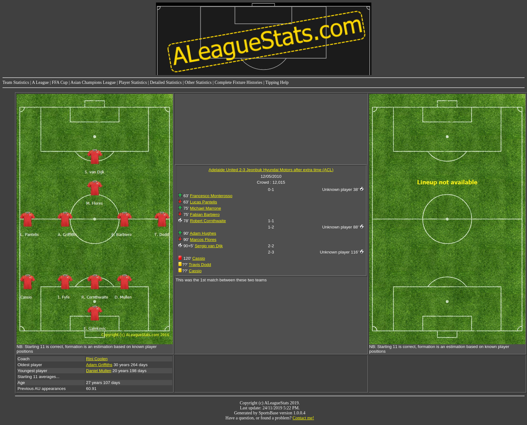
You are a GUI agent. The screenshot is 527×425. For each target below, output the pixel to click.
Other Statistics (198, 82)
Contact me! (303, 418)
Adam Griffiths (99, 364)
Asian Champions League (93, 82)
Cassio (198, 258)
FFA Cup (60, 82)
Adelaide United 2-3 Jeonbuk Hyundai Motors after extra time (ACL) (270, 169)
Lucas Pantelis (203, 202)
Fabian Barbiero (205, 214)
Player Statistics (133, 82)
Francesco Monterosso (211, 195)
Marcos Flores (203, 239)
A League (40, 82)
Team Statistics (16, 82)
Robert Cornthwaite (208, 220)
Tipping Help (277, 82)
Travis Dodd (200, 264)
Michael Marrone (205, 208)
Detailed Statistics (166, 82)
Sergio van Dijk (209, 245)
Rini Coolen (97, 358)
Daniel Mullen (98, 370)
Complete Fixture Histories (238, 82)
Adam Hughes (203, 233)
